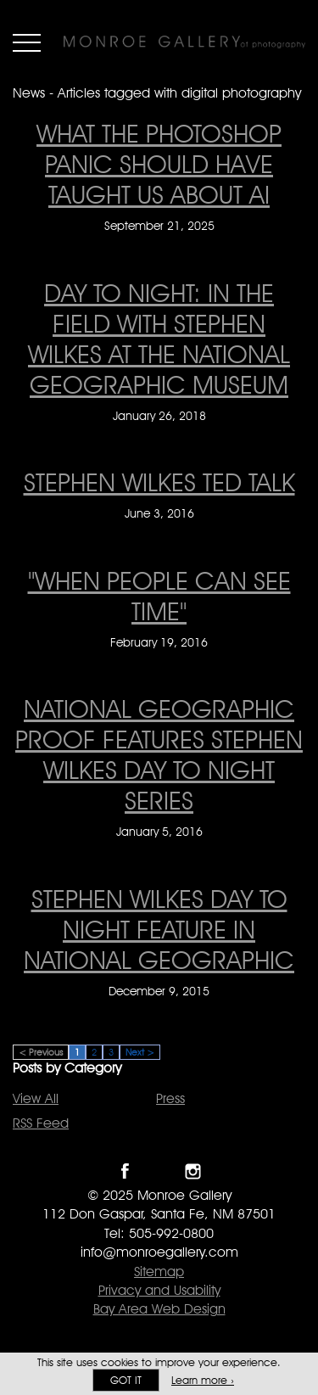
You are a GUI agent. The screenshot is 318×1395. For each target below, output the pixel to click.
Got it (126, 1380)
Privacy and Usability (159, 1290)
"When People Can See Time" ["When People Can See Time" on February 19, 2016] (159, 595)
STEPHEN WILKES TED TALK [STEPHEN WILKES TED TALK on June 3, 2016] (159, 482)
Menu (27, 42)
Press (170, 1098)
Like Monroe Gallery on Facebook (125, 1171)
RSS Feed (41, 1123)
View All (36, 1098)
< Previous (41, 1052)
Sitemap (159, 1271)
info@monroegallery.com (159, 1252)
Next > (140, 1052)
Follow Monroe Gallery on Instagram (193, 1171)
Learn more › (202, 1380)
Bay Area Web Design (159, 1309)
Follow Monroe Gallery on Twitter (159, 1171)
